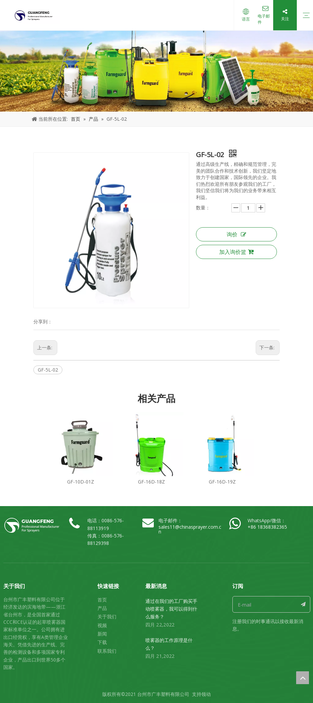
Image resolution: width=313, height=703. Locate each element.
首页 (102, 599)
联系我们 (106, 651)
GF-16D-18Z (151, 481)
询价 (236, 234)
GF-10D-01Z (80, 481)
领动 (206, 694)
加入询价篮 (236, 252)
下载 (102, 642)
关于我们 (106, 616)
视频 (102, 625)
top (302, 677)
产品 (102, 608)
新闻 (102, 634)
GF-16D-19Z (222, 481)
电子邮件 (261, 19)
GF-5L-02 (48, 370)
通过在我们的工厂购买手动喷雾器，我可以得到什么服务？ (171, 609)
